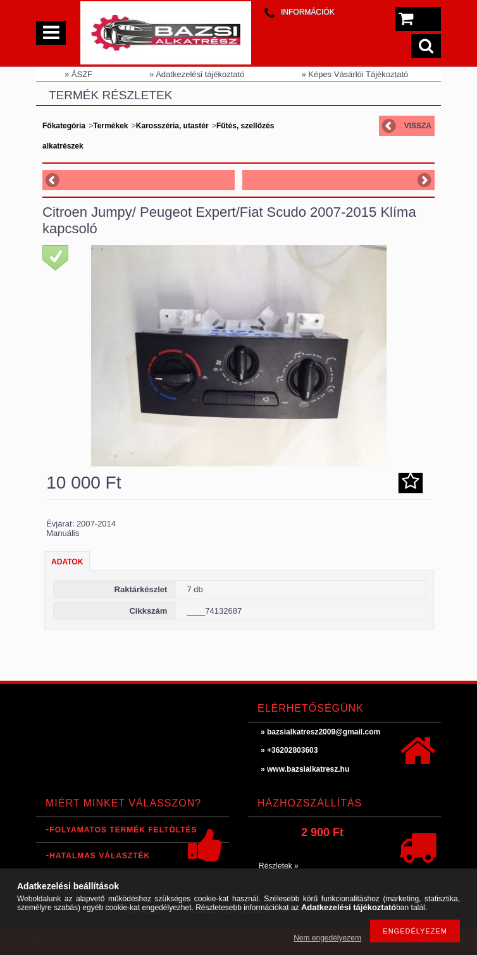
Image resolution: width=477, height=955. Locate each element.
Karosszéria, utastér (172, 125)
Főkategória (63, 125)
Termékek (110, 125)
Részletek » (279, 865)
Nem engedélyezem (327, 938)
